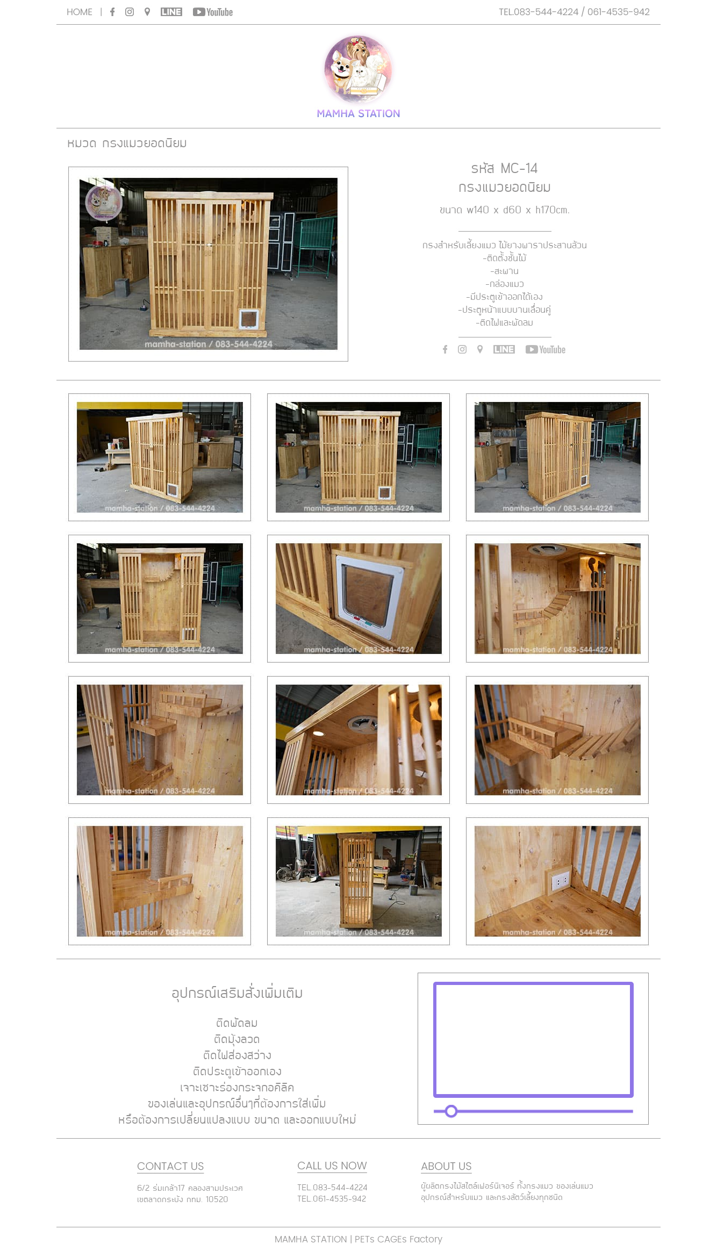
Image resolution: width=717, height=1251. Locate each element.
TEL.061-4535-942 (331, 1199)
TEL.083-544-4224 (332, 1188)
